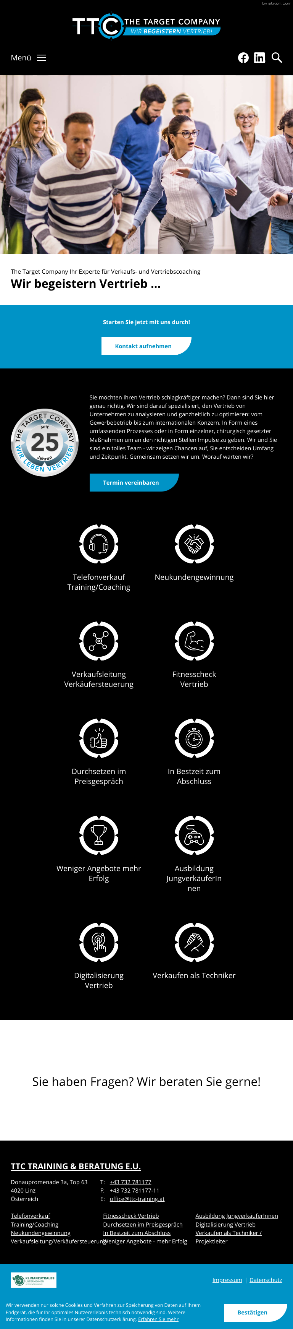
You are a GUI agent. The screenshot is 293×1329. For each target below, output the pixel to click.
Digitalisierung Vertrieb (225, 1224)
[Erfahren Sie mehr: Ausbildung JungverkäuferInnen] (194, 860)
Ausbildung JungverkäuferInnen (236, 1216)
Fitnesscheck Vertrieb (131, 1216)
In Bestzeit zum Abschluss (137, 1233)
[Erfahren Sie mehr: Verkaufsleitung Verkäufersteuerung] (98, 661)
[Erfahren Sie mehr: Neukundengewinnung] (194, 564)
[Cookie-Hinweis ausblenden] (256, 1313)
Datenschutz (266, 1280)
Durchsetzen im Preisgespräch (142, 1224)
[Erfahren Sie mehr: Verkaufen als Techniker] (194, 962)
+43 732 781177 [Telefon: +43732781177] (130, 1182)
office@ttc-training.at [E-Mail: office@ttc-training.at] (137, 1199)
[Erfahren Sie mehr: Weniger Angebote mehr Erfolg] (98, 860)
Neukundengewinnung (41, 1233)
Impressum (227, 1280)
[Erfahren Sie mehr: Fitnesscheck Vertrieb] (194, 661)
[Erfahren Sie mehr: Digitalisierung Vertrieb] (98, 962)
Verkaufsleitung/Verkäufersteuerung (58, 1241)
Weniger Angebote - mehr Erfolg (145, 1241)
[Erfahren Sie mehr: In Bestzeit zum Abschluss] (194, 758)
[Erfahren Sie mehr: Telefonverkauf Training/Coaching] (98, 564)
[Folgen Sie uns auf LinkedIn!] (260, 57)
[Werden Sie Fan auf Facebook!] (243, 57)
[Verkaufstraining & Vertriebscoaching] (146, 26)
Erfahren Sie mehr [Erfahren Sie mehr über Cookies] (158, 1319)
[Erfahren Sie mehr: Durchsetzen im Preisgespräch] (98, 758)
